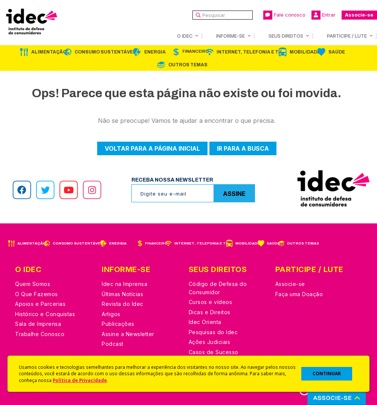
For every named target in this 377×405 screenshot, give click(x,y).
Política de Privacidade (80, 380)
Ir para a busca (243, 148)
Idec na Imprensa (124, 284)
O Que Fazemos (36, 294)
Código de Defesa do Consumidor (218, 288)
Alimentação (49, 52)
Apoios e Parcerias (40, 304)
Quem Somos (32, 284)
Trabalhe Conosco (39, 334)
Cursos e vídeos (210, 302)
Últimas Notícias (122, 294)
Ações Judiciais (209, 342)
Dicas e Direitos (209, 312)
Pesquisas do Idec (213, 332)
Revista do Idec (122, 304)
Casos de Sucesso (213, 352)
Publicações (118, 324)
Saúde (336, 52)
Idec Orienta (205, 322)
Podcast (113, 344)
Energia (155, 52)
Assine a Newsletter (128, 334)
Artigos (111, 314)
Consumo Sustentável (105, 52)
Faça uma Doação (299, 294)
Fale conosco (284, 15)
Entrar (323, 15)
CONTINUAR (327, 373)
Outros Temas (188, 64)
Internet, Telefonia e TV (249, 52)
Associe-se (359, 15)
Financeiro (195, 51)
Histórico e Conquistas (45, 314)
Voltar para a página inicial (152, 148)
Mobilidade (305, 52)
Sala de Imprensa (38, 324)
